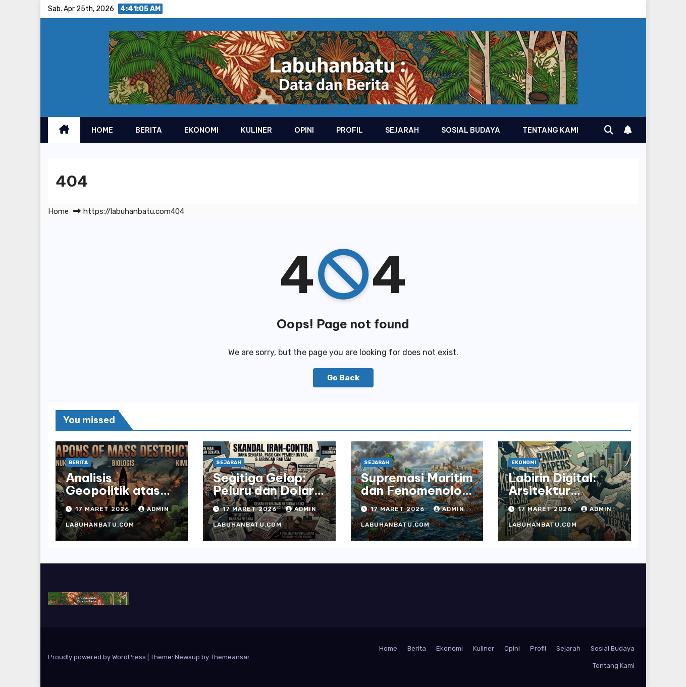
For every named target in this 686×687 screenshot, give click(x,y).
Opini (304, 130)
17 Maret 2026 (103, 508)
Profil (349, 130)
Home (102, 130)
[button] (608, 130)
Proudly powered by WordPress (97, 657)
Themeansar (229, 657)
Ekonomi (201, 130)
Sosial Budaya (470, 130)
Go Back (343, 377)
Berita (148, 130)
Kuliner (256, 130)
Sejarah (402, 130)
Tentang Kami (550, 130)
